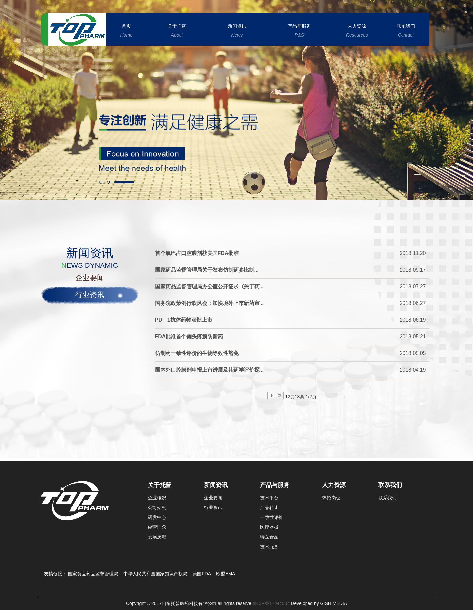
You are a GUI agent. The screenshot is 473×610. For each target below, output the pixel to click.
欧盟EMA (225, 573)
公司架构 (157, 507)
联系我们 (387, 497)
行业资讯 (89, 295)
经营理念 (157, 527)
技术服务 (269, 546)
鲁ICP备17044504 (270, 603)
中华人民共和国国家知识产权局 (155, 573)
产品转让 (269, 507)
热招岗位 (331, 497)
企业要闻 (89, 278)
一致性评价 (271, 517)
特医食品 (269, 536)
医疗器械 (269, 527)
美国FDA (202, 573)
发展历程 (157, 536)
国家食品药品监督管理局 (93, 573)
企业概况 (157, 497)
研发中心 (157, 517)
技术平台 (269, 497)
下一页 (275, 395)
